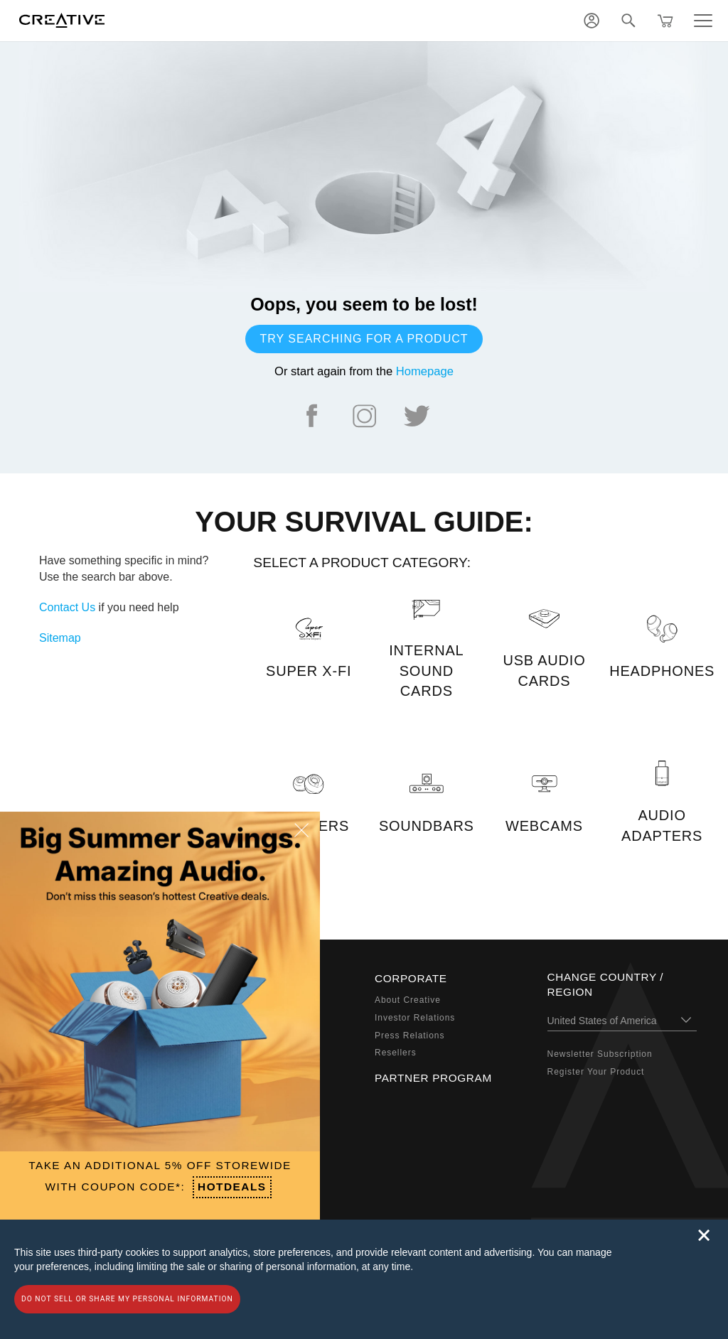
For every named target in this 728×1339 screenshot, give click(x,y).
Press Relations (409, 1035)
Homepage (425, 371)
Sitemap (60, 638)
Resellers (396, 1053)
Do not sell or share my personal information (127, 1298)
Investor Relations (415, 1018)
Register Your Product (596, 1072)
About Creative (408, 1000)
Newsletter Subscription (600, 1054)
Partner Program (433, 1078)
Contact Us (67, 607)
